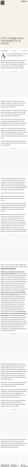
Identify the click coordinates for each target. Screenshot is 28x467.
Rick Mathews (5, 50)
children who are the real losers (8, 268)
